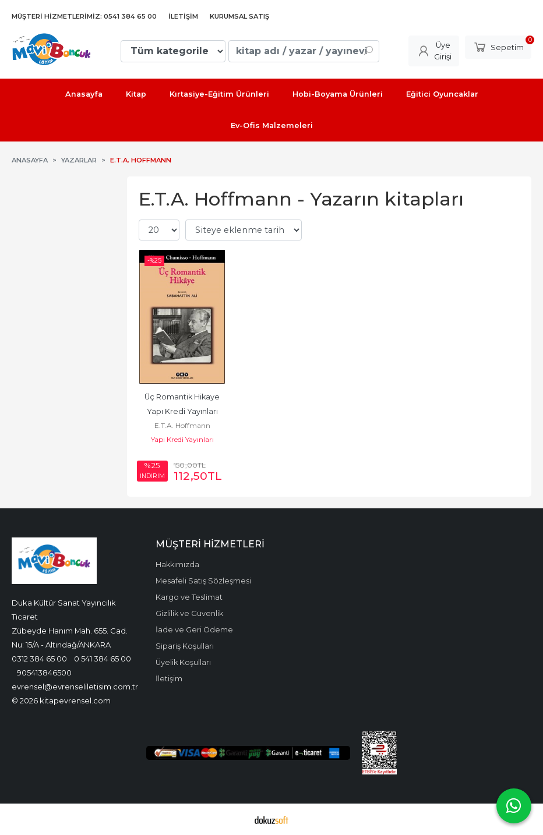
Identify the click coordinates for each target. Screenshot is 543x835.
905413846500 (44, 672)
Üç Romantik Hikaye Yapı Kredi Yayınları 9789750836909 (182, 411)
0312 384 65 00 (39, 658)
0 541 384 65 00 (102, 658)
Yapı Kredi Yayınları (182, 439)
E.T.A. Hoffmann (182, 425)
